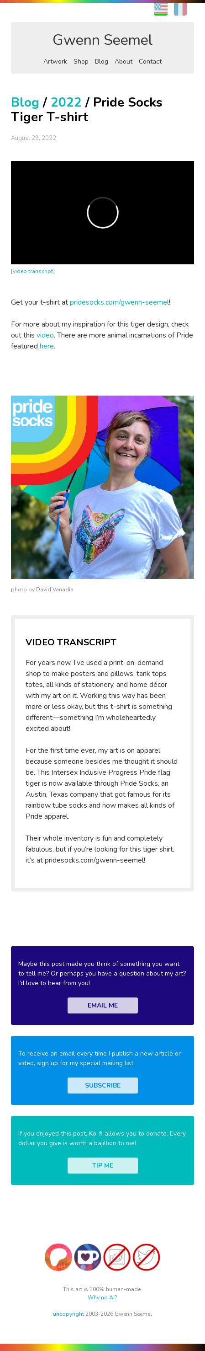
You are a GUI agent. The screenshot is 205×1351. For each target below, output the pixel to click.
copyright (68, 1314)
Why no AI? (102, 1297)
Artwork (55, 61)
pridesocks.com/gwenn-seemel (119, 302)
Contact (150, 61)
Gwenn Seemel (103, 40)
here (47, 346)
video (45, 335)
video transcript (33, 271)
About (123, 61)
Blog (101, 61)
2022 (66, 102)
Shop (81, 61)
